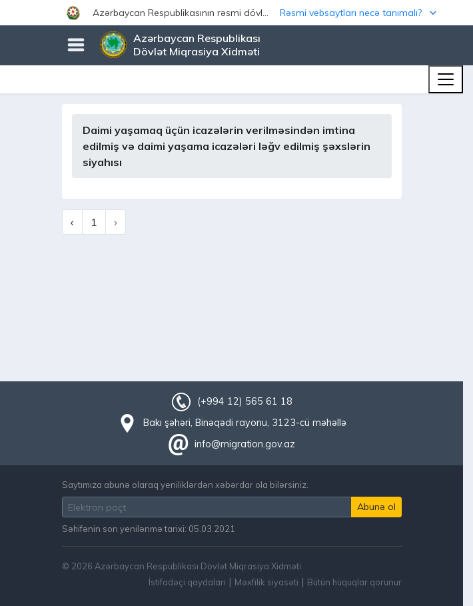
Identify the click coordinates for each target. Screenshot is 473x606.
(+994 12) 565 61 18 (244, 401)
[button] (236, 12)
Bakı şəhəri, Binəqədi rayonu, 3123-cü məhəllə (244, 423)
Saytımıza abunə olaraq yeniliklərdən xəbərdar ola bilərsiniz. (185, 484)
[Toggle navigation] (445, 79)
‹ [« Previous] (72, 222)
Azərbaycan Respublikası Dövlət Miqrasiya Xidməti (196, 44)
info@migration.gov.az (245, 444)
